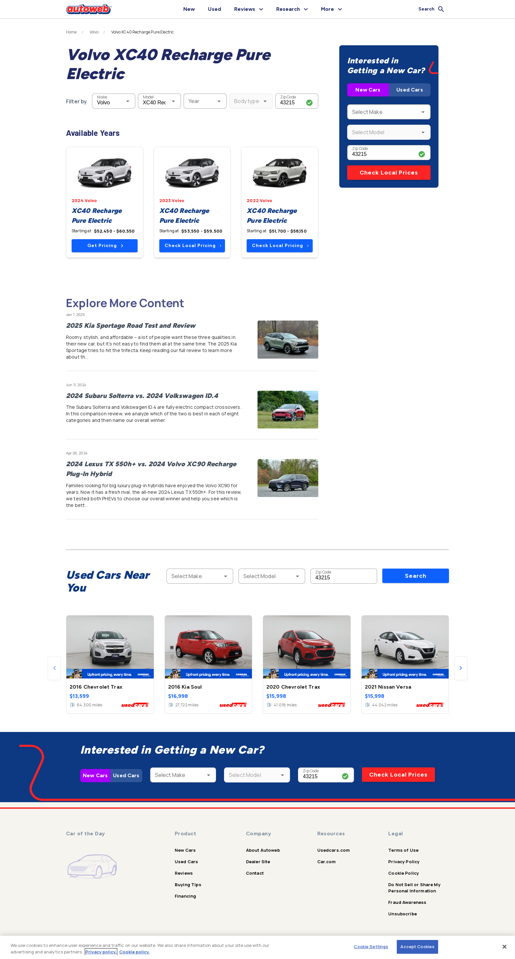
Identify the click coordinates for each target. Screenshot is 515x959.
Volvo (94, 32)
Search (415, 575)
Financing (185, 896)
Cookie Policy (403, 873)
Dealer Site (258, 862)
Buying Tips (188, 884)
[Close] (504, 946)
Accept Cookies (417, 946)
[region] (257, 947)
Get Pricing (105, 245)
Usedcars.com (333, 850)
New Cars (367, 90)
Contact (255, 873)
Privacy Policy (403, 862)
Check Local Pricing (193, 245)
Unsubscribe (402, 914)
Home (71, 32)
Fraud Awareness (407, 902)
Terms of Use (403, 850)
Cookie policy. (134, 952)
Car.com (326, 862)
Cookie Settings (371, 946)
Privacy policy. (101, 952)
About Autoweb (263, 850)
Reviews (184, 873)
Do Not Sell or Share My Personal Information (414, 888)
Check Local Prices (389, 172)
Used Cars (409, 90)
